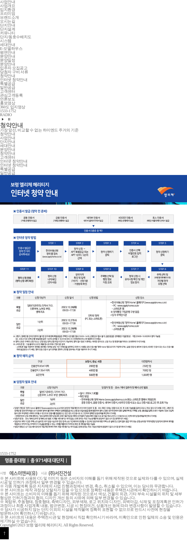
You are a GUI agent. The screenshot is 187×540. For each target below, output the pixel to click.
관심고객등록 (11, 95)
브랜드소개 (9, 17)
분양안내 (7, 64)
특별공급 (7, 84)
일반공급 (7, 87)
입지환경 (7, 10)
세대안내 (7, 146)
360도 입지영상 (12, 107)
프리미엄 (7, 13)
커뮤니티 (7, 33)
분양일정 (7, 60)
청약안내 (7, 134)
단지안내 (7, 142)
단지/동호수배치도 (15, 37)
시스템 (5, 41)
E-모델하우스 (11, 48)
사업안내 (7, 138)
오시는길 (7, 21)
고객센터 (7, 157)
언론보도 (7, 99)
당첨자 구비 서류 (14, 72)
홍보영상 (7, 103)
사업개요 (7, 6)
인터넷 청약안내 (13, 80)
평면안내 (7, 52)
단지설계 (7, 29)
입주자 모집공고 (13, 68)
